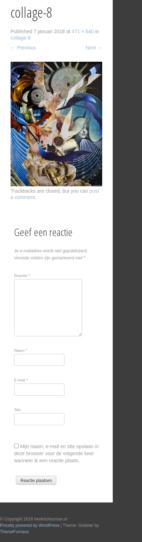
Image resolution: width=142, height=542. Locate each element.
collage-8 (21, 38)
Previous (23, 47)
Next (94, 47)
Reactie (22, 275)
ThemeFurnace (14, 531)
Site (17, 410)
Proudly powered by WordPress (30, 525)
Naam (20, 350)
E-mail (21, 380)
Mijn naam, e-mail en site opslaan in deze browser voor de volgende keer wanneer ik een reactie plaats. (56, 453)
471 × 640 (83, 31)
